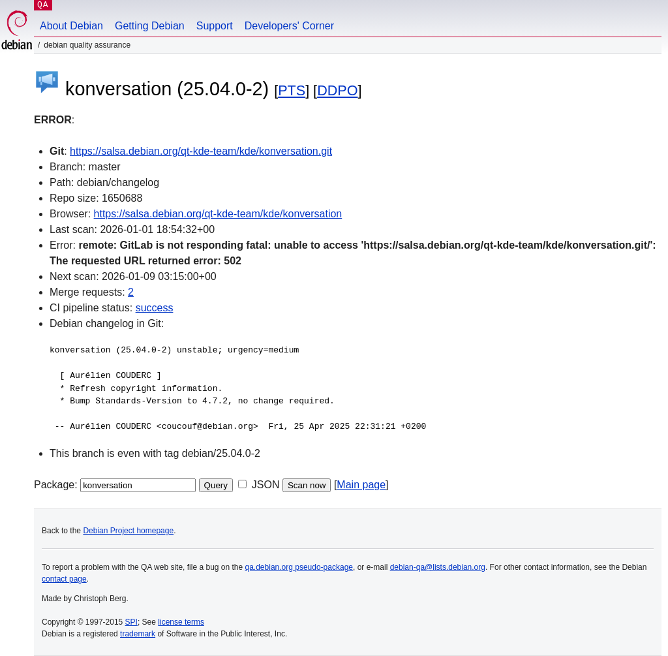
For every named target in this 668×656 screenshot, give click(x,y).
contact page (64, 579)
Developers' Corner (289, 25)
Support (214, 25)
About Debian (71, 25)
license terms (181, 622)
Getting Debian (150, 25)
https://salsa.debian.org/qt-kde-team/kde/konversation (218, 213)
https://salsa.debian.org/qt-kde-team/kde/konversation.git (201, 151)
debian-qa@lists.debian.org (437, 567)
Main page (361, 484)
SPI (131, 622)
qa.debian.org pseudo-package (299, 567)
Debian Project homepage (128, 530)
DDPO (337, 90)
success (155, 307)
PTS (291, 90)
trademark (137, 633)
